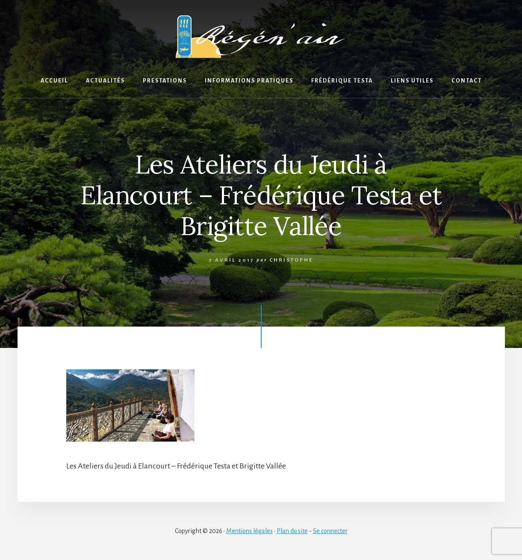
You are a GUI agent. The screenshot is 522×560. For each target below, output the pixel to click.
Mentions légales (249, 531)
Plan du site (292, 531)
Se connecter (330, 531)
